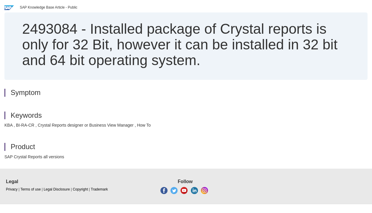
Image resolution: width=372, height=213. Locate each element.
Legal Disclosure (57, 189)
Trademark (99, 189)
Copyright (80, 189)
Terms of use (30, 189)
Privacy (11, 189)
